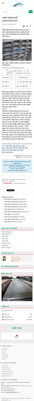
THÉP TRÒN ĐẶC (7, 232)
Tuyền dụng (5, 357)
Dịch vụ (4, 351)
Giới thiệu (4, 349)
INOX (6, 152)
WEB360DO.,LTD (6, 400)
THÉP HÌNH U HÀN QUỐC (11, 199)
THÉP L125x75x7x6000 (10, 216)
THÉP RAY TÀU (6, 243)
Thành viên (5, 355)
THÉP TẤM (8, 146)
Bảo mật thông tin (6, 369)
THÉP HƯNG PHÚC (18, 398)
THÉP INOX (5, 245)
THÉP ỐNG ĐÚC (6, 234)
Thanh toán (5, 365)
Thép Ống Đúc (16, 146)
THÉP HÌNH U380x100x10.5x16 (12, 211)
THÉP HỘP (5, 238)
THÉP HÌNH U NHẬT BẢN (11, 219)
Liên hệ (4, 359)
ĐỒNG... (11, 152)
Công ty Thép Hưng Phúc (14, 143)
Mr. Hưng (16, 257)
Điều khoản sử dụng (7, 371)
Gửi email (15, 260)
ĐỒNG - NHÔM (6, 247)
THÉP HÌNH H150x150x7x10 (11, 204)
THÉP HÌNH (5, 241)
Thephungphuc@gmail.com (12, 392)
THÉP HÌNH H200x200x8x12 (11, 206)
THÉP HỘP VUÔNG (11, 148)
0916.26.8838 (16, 259)
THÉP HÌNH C (8, 214)
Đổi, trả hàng (5, 367)
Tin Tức (4, 353)
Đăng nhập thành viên (7, 373)
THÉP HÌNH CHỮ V (9, 221)
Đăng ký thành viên (7, 376)
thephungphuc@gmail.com (19, 170)
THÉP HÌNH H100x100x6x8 (11, 201)
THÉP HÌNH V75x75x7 (10, 209)
